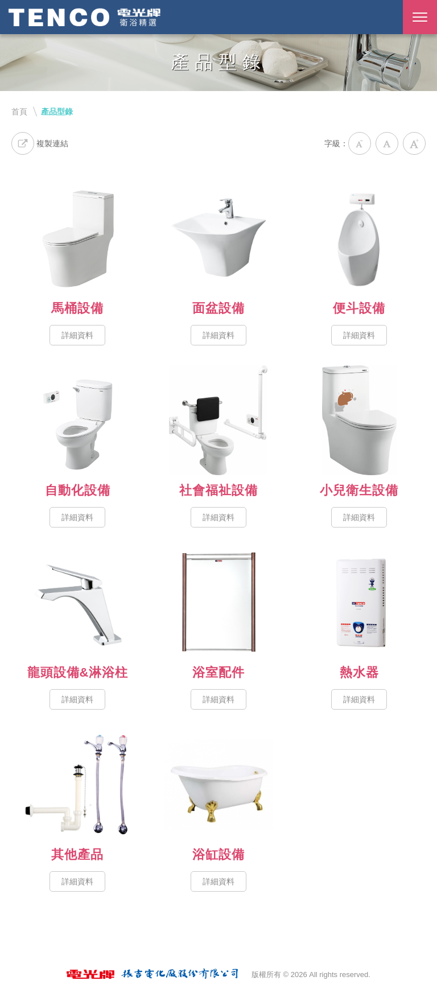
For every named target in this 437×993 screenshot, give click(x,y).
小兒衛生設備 (359, 420)
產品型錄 (57, 111)
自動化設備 (77, 420)
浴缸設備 (218, 784)
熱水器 (359, 602)
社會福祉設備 (218, 420)
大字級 (414, 143)
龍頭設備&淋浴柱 (77, 602)
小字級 (359, 143)
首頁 (19, 111)
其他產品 (77, 784)
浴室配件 (218, 602)
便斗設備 (359, 238)
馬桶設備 (77, 238)
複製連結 (39, 143)
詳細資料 (77, 335)
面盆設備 (218, 238)
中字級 (387, 143)
